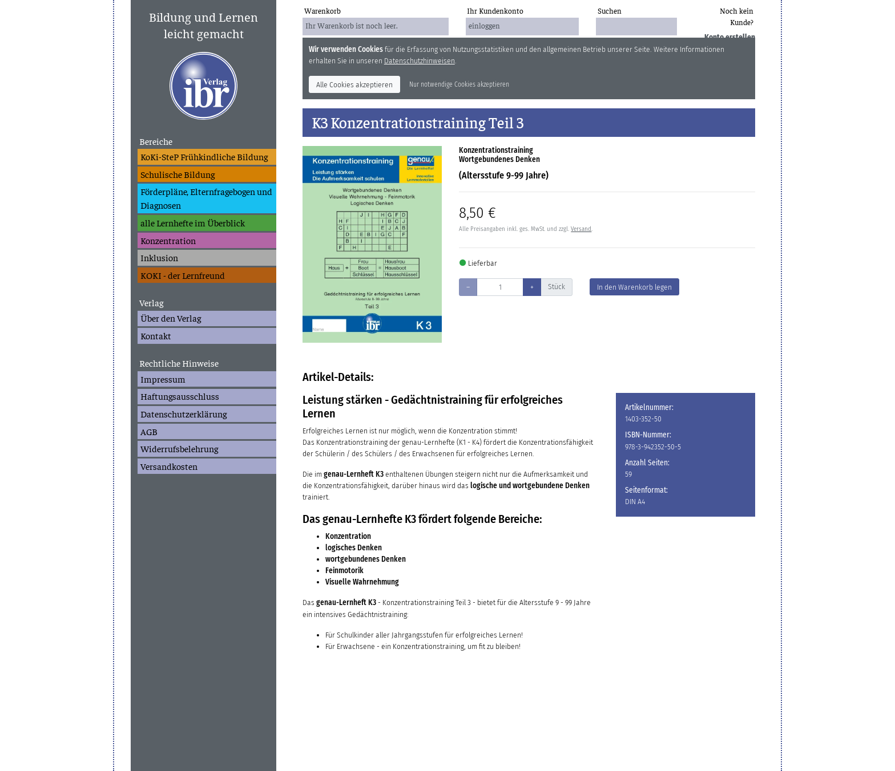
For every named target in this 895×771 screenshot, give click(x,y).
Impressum (163, 378)
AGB (149, 431)
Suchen (610, 10)
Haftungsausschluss (179, 395)
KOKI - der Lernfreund (182, 275)
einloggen (484, 25)
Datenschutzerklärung (183, 413)
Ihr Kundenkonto (495, 10)
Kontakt (155, 335)
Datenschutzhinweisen (419, 61)
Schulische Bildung (177, 174)
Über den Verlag (170, 317)
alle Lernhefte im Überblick (192, 222)
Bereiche (155, 141)
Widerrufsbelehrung (179, 448)
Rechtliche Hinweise (179, 362)
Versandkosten (168, 466)
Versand (581, 229)
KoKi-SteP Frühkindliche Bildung (204, 156)
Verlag (151, 302)
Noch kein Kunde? (736, 16)
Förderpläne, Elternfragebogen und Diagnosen (206, 197)
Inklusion (159, 257)
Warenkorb (322, 10)
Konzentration (168, 240)
